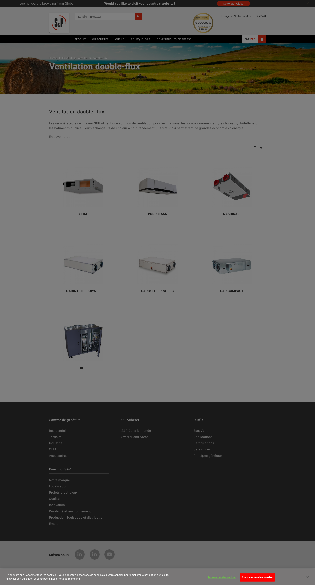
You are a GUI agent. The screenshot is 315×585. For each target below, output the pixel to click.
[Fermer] (307, 578)
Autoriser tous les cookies (257, 579)
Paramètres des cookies (222, 579)
